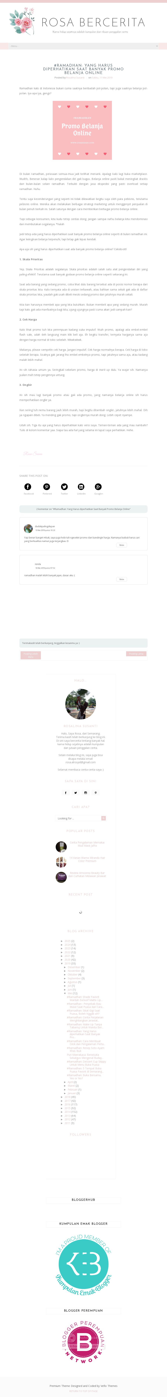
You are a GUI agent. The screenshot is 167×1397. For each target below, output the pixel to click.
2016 (68, 1104)
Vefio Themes (109, 1386)
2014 (68, 1112)
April (71, 1082)
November (74, 971)
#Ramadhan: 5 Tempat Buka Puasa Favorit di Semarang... (85, 1070)
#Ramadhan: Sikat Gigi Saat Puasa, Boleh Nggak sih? (83, 1012)
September (75, 978)
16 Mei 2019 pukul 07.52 (45, 568)
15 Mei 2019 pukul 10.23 (45, 530)
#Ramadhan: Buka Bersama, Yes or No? (84, 1076)
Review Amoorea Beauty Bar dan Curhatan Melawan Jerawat (87, 874)
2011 (68, 1123)
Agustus (73, 982)
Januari (72, 1093)
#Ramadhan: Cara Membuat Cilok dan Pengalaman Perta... (86, 1042)
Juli (70, 985)
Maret (72, 1085)
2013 (68, 1115)
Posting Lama (136, 653)
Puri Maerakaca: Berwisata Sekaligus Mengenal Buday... (85, 1056)
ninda (38, 564)
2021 (68, 956)
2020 (68, 959)
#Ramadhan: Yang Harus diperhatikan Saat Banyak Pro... (83, 1034)
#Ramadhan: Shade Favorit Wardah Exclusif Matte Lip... (84, 998)
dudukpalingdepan (45, 526)
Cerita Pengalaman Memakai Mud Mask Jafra (87, 844)
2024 (68, 944)
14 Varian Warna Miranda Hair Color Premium (87, 859)
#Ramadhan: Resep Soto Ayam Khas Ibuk (85, 1049)
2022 (68, 952)
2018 (68, 1097)
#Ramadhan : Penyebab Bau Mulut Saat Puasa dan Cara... (85, 1005)
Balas (121, 545)
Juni (70, 989)
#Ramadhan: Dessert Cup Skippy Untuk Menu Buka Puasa (86, 1063)
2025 (68, 941)
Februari (73, 1089)
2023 (68, 948)
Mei (70, 993)
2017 (68, 1100)
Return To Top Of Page (83, 1391)
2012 (68, 1119)
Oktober (73, 974)
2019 (68, 963)
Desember (74, 967)
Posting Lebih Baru (31, 655)
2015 (68, 1108)
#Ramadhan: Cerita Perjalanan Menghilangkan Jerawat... (85, 1019)
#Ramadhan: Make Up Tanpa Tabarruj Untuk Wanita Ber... (85, 1026)
